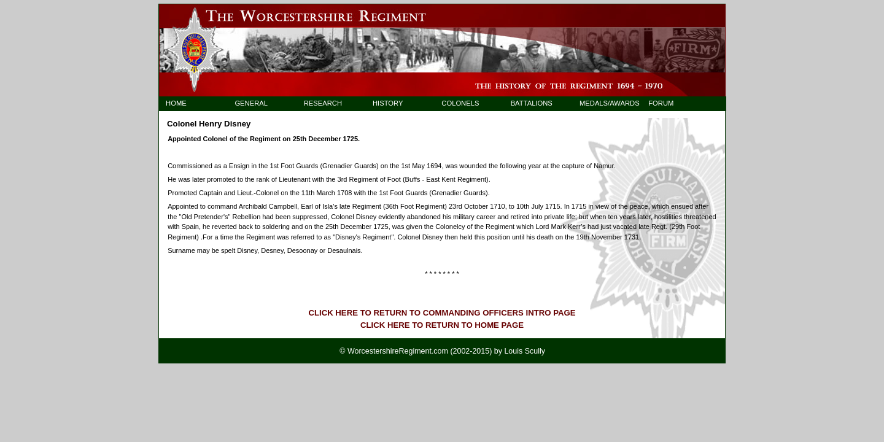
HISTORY (388, 103)
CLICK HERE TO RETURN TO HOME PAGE (442, 325)
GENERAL (251, 103)
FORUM (660, 103)
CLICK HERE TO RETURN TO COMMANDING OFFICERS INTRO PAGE (441, 312)
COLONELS (460, 103)
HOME (176, 103)
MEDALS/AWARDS (604, 103)
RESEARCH (323, 103)
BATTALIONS (531, 103)
